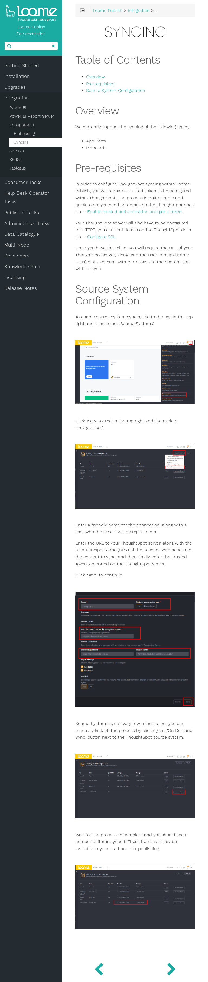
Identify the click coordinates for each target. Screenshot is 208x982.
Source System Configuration (115, 90)
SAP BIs (16, 150)
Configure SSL (101, 236)
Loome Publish (107, 10)
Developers (17, 255)
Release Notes (20, 288)
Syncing (21, 142)
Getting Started (21, 65)
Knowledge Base (22, 266)
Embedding (24, 133)
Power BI (17, 107)
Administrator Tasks (26, 223)
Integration (16, 98)
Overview (95, 76)
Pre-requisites (100, 83)
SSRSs (15, 159)
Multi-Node (16, 245)
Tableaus (17, 168)
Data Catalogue (21, 234)
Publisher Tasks (21, 212)
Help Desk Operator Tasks (26, 197)
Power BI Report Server (31, 116)
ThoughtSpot (21, 124)
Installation (17, 76)
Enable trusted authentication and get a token (134, 211)
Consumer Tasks (22, 182)
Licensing (14, 277)
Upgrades (15, 87)
